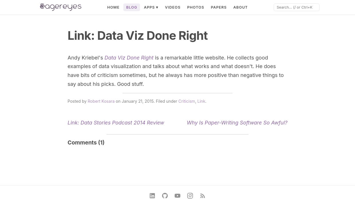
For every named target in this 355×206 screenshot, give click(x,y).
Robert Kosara (101, 101)
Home (113, 7)
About (240, 7)
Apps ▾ (151, 7)
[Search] (297, 7)
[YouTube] (177, 195)
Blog (131, 7)
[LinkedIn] (152, 195)
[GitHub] (164, 195)
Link (201, 101)
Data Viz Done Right (128, 58)
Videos (172, 7)
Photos (195, 7)
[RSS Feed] (202, 195)
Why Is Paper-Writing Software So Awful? (237, 123)
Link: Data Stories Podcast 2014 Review (116, 123)
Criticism (186, 101)
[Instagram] (190, 195)
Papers (218, 7)
